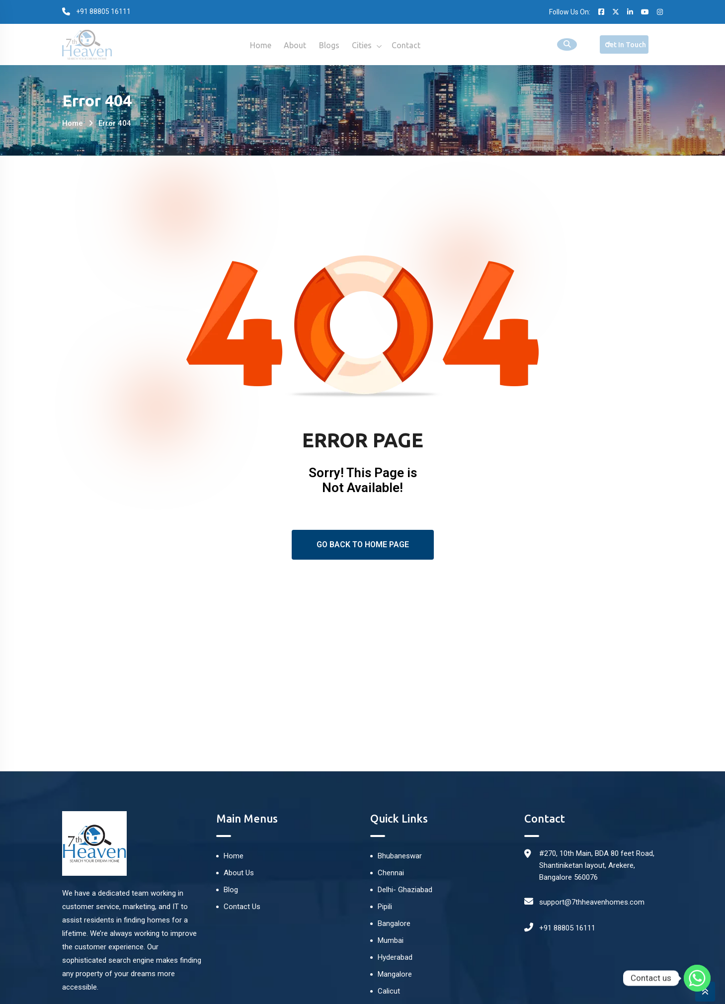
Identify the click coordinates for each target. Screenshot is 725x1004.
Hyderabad (395, 957)
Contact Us (242, 906)
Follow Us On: (569, 12)
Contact (411, 45)
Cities (364, 45)
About (293, 45)
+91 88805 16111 (567, 927)
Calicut (389, 991)
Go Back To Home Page (363, 544)
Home (256, 45)
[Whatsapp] (697, 978)
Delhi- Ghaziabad (405, 889)
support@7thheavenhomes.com (591, 902)
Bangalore (394, 923)
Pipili (385, 906)
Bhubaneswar (400, 855)
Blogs (329, 45)
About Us (239, 872)
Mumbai (390, 940)
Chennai (391, 872)
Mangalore (395, 974)
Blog (231, 889)
